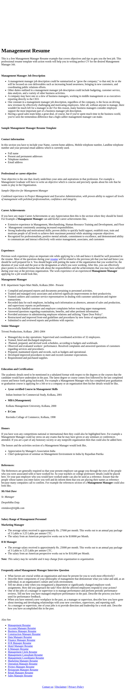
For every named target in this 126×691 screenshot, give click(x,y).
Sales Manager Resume (20, 675)
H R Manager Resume (19, 643)
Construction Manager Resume (24, 634)
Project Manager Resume (21, 666)
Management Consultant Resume (25, 654)
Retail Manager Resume (20, 672)
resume (54, 259)
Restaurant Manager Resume (23, 669)
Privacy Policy (76, 686)
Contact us (47, 686)
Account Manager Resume (22, 628)
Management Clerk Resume (22, 651)
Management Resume (19, 625)
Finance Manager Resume (21, 640)
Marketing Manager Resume (23, 660)
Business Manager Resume (22, 631)
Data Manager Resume (20, 637)
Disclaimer (61, 686)
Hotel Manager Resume (20, 646)
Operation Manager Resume (22, 663)
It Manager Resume (18, 649)
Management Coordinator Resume (26, 657)
